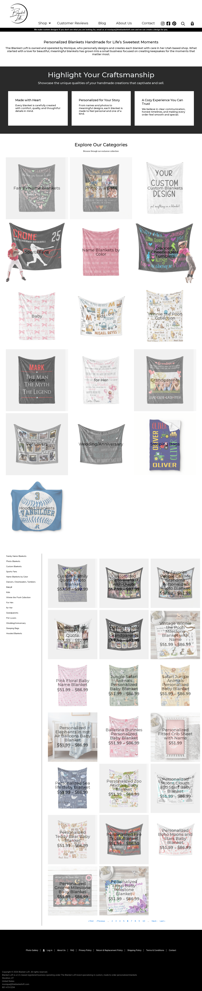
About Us (124, 23)
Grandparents (12, 612)
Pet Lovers (11, 618)
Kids (8, 592)
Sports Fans (11, 571)
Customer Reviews (72, 23)
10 (143, 921)
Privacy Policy (85, 950)
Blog (102, 23)
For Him (9, 602)
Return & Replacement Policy (109, 950)
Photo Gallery (32, 950)
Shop (42, 23)
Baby (9, 587)
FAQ (72, 950)
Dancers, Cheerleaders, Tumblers (21, 581)
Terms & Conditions (155, 950)
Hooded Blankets (14, 633)
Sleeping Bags (12, 628)
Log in (49, 950)
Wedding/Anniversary (16, 623)
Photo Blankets (13, 561)
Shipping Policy (134, 950)
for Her (9, 607)
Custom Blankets (14, 566)
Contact (148, 23)
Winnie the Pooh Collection (18, 597)
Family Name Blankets (16, 556)
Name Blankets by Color (17, 576)
